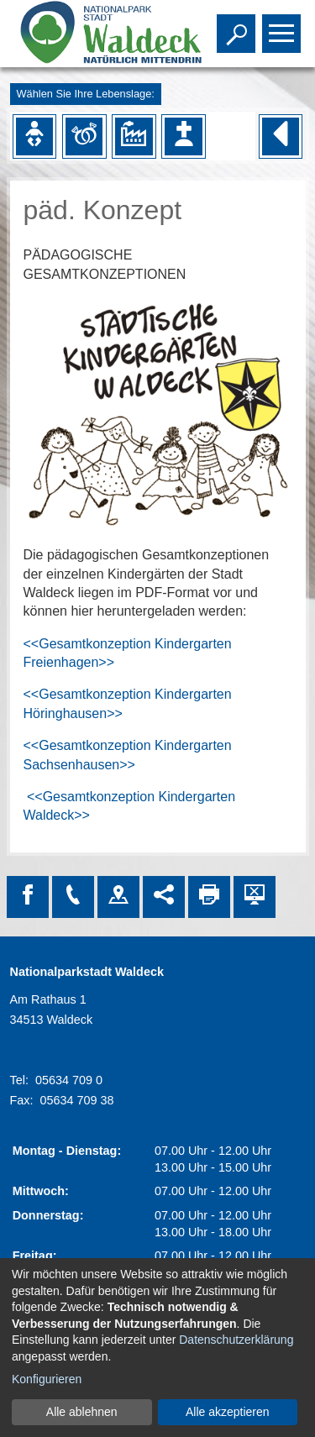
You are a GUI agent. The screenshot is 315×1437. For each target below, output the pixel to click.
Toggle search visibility (238, 26)
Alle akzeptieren (228, 1412)
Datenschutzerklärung (236, 1339)
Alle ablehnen (82, 1412)
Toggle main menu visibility (283, 26)
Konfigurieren (46, 1379)
